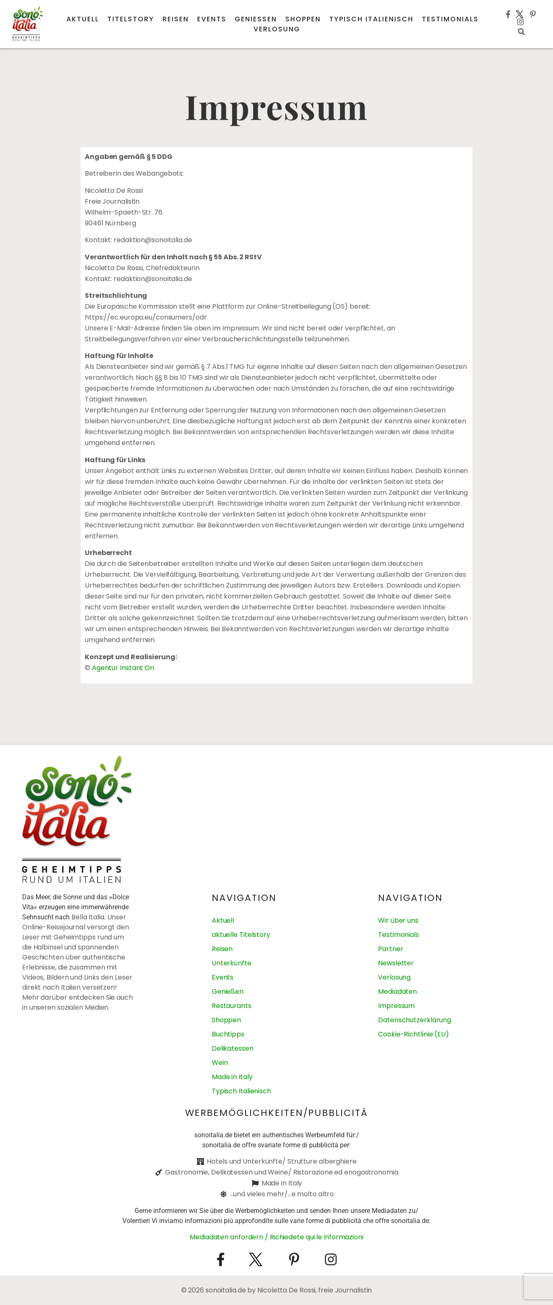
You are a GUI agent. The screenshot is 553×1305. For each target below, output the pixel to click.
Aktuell (82, 19)
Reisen (175, 19)
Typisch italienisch (371, 19)
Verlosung (277, 29)
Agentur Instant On (123, 668)
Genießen (256, 19)
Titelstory (130, 19)
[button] (521, 32)
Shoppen (303, 19)
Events (211, 19)
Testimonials (450, 19)
